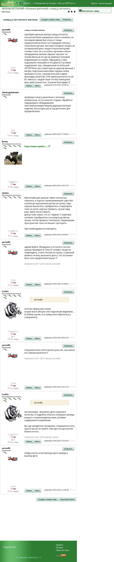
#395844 (71, 284)
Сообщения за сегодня (45, 3)
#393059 (71, 185)
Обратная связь (62, 550)
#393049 (71, 134)
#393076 (71, 235)
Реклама (59, 548)
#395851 (71, 338)
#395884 (71, 490)
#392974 (71, 85)
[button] (50, 20)
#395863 (71, 441)
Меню (28, 3)
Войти (94, 3)
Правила (59, 545)
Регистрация (105, 3)
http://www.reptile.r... (37, 146)
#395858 (71, 387)
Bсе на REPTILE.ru (66, 3)
